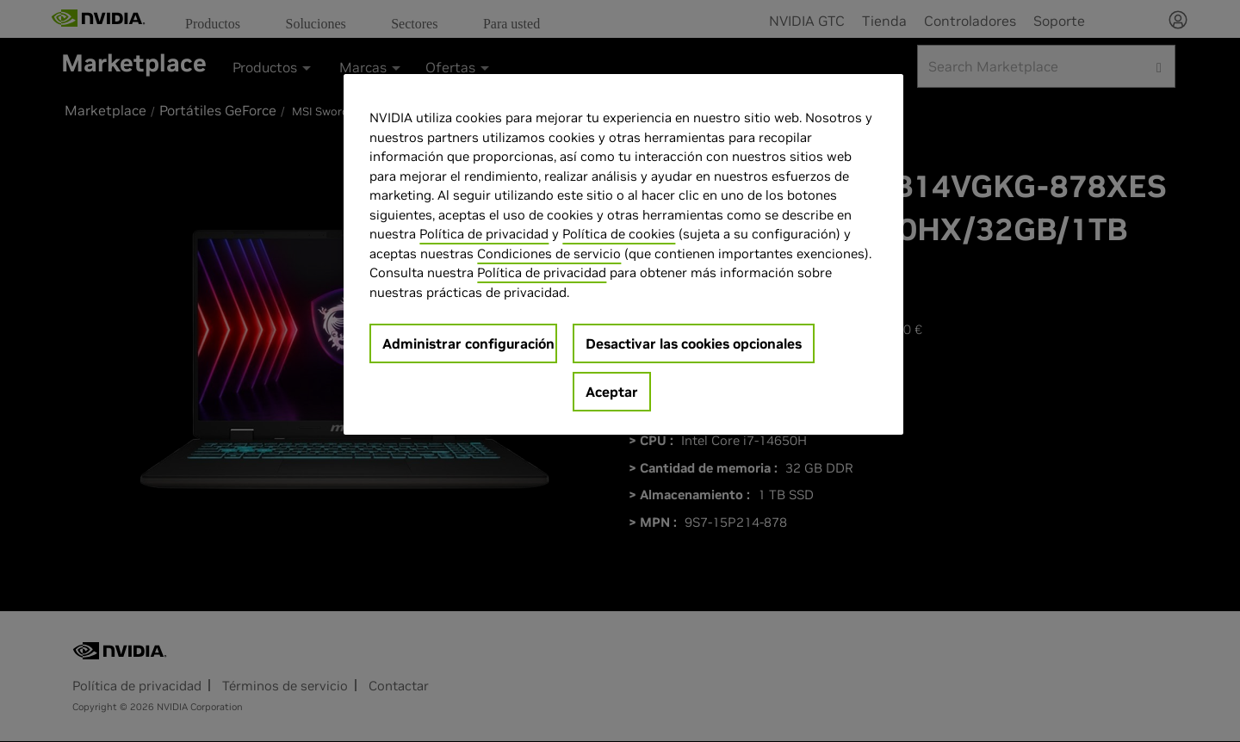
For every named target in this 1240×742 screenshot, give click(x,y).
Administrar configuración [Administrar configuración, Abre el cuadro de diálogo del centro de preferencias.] (468, 343)
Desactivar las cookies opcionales (694, 343)
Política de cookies (618, 234)
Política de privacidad (484, 234)
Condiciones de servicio (549, 253)
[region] (623, 254)
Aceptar (612, 391)
